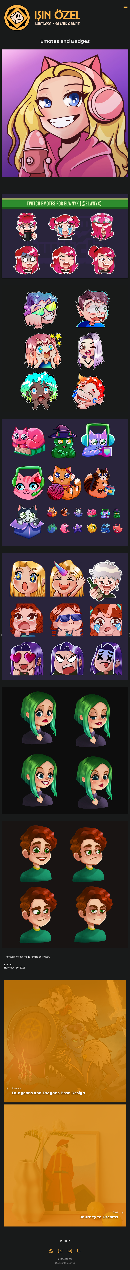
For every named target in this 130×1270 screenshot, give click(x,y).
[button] (65, 1241)
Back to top (65, 1259)
